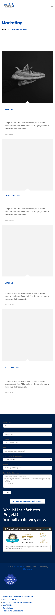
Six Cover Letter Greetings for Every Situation (25, 374)
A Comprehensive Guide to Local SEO (26, 288)
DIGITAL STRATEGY (10, 599)
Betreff (6, 464)
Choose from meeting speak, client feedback (24, 116)
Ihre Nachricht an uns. (11, 473)
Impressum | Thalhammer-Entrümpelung (17, 602)
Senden (7, 492)
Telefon (6, 439)
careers (8, 195)
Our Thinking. (8, 605)
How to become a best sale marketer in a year (27, 202)
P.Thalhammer (19, 567)
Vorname (7, 422)
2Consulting (27, 569)
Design (7, 368)
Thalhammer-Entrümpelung (13, 611)
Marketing (9, 109)
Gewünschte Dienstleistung (14, 456)
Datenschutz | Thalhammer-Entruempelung (18, 597)
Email (5, 448)
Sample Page (8, 608)
